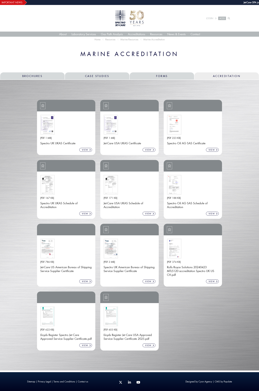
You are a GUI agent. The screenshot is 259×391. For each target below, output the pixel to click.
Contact (195, 34)
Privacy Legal (44, 381)
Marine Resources (129, 39)
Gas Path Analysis (112, 34)
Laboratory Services (84, 34)
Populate (228, 381)
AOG (222, 18)
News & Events (176, 34)
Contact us (83, 381)
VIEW (86, 150)
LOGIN (209, 18)
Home (97, 39)
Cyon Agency (205, 381)
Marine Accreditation (154, 39)
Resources (156, 34)
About (63, 34)
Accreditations (136, 34)
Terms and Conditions (64, 381)
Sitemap (31, 381)
